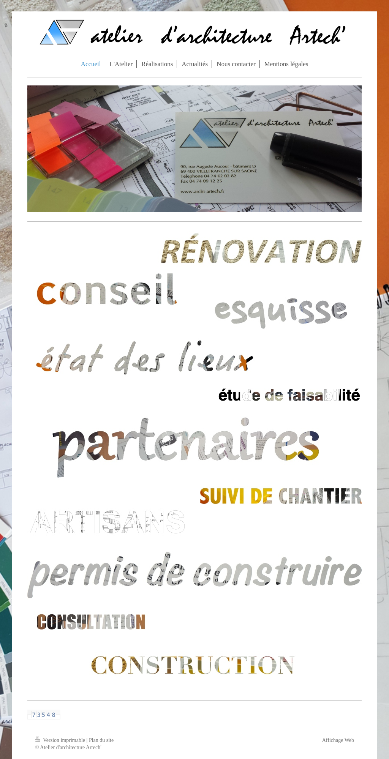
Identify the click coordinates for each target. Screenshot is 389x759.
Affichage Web (338, 740)
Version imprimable (61, 740)
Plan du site (101, 740)
